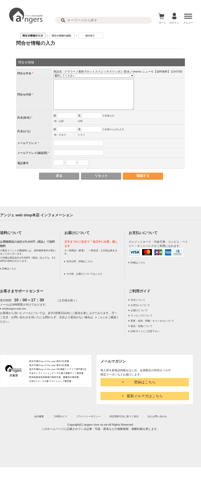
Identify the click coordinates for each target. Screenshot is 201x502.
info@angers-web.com (14, 308)
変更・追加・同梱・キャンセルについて (152, 320)
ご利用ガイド (139, 291)
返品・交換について (141, 326)
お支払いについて (140, 305)
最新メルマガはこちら (145, 396)
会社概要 (39, 416)
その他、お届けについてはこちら (84, 273)
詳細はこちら (9, 268)
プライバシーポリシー (88, 416)
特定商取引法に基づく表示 (124, 416)
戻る (59, 175)
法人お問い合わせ (157, 416)
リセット (101, 175)
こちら (101, 317)
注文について (138, 300)
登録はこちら (145, 382)
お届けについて (139, 310)
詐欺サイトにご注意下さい (145, 331)
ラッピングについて (141, 315)
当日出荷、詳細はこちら (79, 261)
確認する (142, 175)
